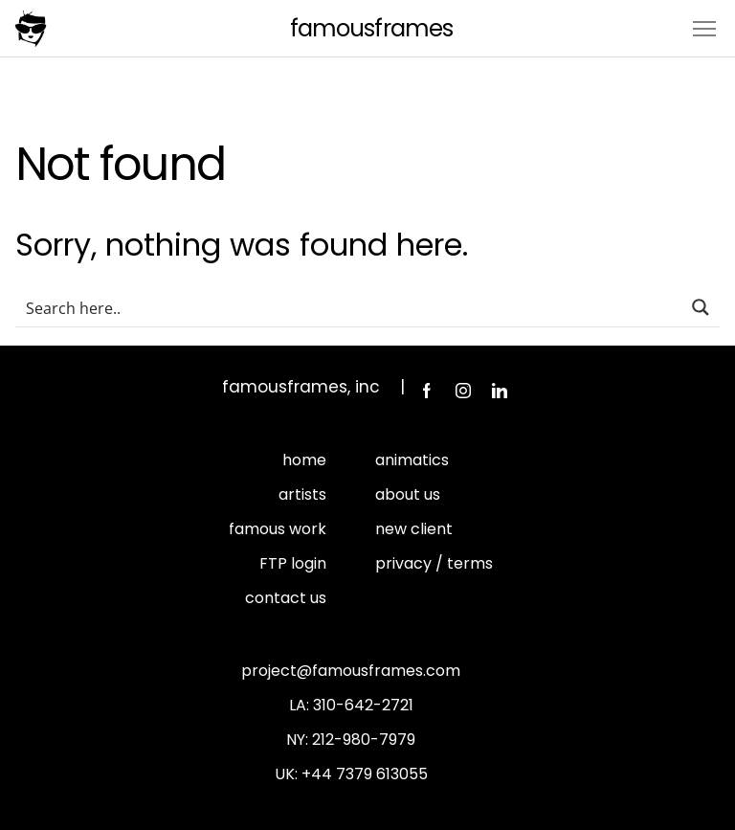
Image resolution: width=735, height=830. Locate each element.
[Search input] (349, 307)
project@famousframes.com (350, 671)
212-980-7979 (363, 740)
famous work (277, 529)
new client (414, 529)
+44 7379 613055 (364, 774)
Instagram (463, 390)
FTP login (292, 563)
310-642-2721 (363, 705)
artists (302, 494)
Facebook (426, 390)
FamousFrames (371, 28)
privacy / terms (434, 563)
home (304, 460)
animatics (412, 460)
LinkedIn (499, 390)
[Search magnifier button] (700, 307)
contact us (285, 598)
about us (407, 494)
